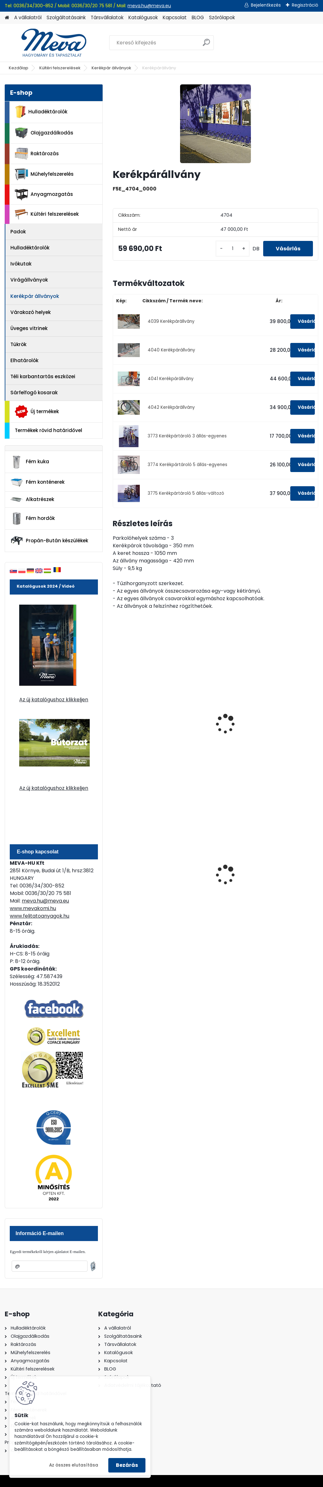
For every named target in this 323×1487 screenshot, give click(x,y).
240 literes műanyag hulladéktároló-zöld (213, 872)
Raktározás (37, 154)
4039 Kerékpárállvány (171, 321)
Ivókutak (20, 263)
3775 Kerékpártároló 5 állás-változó (186, 493)
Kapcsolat (175, 17)
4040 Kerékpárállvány (171, 350)
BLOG (198, 17)
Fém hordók (32, 518)
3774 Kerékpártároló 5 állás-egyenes (187, 465)
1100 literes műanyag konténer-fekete (283, 872)
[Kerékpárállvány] (215, 123)
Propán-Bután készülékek (49, 540)
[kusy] (233, 248)
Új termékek (37, 411)
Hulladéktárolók (41, 111)
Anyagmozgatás (44, 194)
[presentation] (115, 717)
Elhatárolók (24, 360)
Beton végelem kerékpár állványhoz (142, 723)
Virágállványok (29, 279)
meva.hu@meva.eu (149, 6)
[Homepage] (7, 18)
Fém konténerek (37, 482)
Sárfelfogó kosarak (34, 392)
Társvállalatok (107, 17)
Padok (18, 231)
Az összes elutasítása (73, 1465)
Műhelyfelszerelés (44, 174)
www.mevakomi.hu (33, 908)
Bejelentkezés (266, 5)
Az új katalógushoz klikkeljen (53, 699)
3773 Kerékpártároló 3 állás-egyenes (187, 436)
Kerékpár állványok (111, 68)
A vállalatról (28, 17)
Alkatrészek (32, 499)
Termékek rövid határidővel (48, 430)
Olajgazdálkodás (44, 133)
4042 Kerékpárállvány (171, 407)
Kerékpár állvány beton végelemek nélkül (208, 726)
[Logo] (48, 43)
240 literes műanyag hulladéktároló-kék (143, 872)
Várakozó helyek (30, 312)
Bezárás (127, 1465)
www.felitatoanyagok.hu (39, 916)
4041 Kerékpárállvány (171, 379)
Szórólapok (222, 17)
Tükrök (18, 344)
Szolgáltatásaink (66, 17)
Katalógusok (143, 17)
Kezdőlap (18, 68)
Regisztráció (305, 5)
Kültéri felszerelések (60, 68)
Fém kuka (29, 462)
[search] (206, 45)
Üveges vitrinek (29, 328)
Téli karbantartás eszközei (42, 376)
